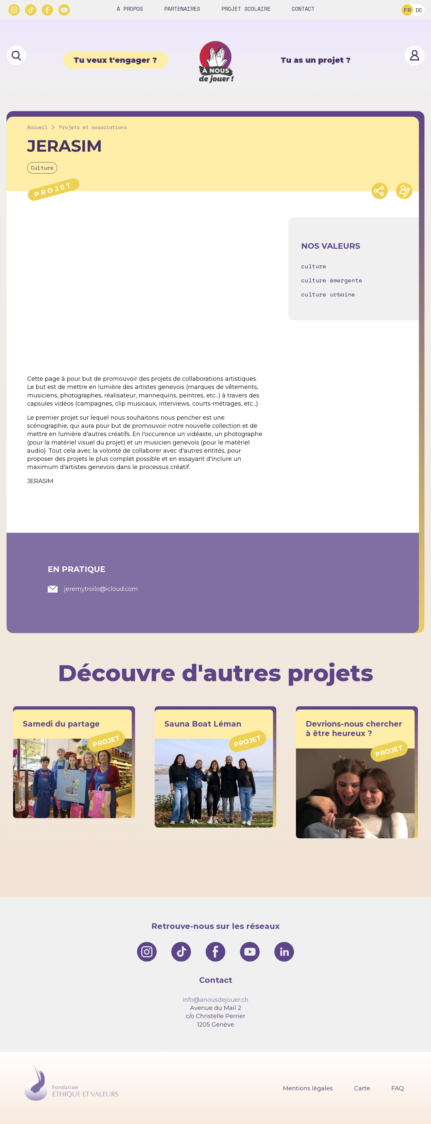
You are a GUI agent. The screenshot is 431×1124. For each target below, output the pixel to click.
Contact (303, 9)
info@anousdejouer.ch (215, 999)
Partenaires (182, 9)
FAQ (397, 1088)
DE (418, 10)
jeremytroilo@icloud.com (101, 589)
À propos (130, 9)
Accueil (37, 127)
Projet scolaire (245, 9)
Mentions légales (308, 1088)
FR (407, 10)
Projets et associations (93, 127)
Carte (362, 1088)
